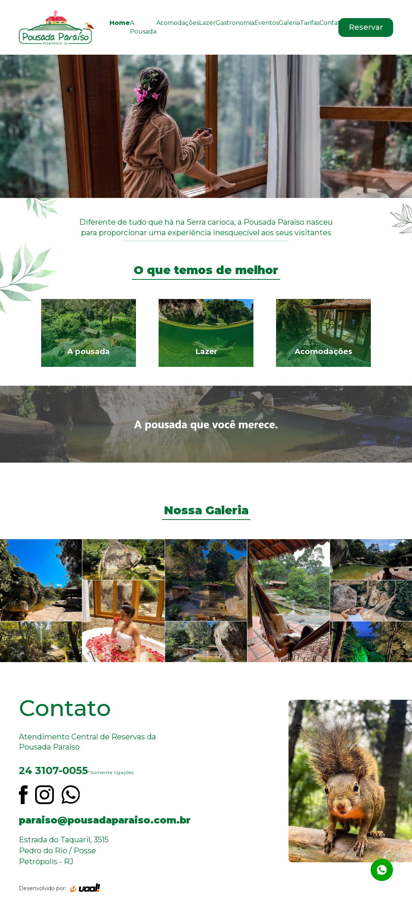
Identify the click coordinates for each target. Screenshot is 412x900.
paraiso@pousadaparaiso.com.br (103, 820)
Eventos (266, 22)
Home (120, 22)
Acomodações (177, 22)
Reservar (366, 27)
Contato (331, 22)
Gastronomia (235, 22)
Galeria (289, 22)
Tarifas (309, 22)
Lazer (207, 22)
